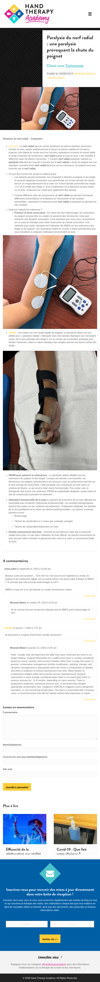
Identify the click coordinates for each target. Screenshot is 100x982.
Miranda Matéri (83, 73)
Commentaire (10, 712)
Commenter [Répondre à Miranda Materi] (90, 619)
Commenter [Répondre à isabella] (90, 641)
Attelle (12, 332)
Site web (7, 769)
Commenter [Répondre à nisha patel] (90, 596)
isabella (8, 628)
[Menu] (89, 13)
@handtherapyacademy (54, 963)
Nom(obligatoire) (12, 745)
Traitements (74, 65)
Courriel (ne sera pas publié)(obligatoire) (25, 757)
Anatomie (13, 146)
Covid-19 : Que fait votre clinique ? (71, 851)
